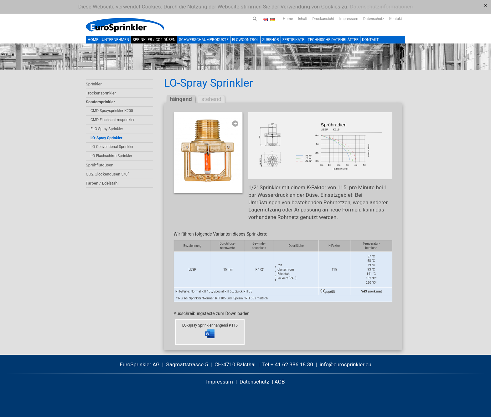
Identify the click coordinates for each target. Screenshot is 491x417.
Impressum (320, 19)
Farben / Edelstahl (102, 183)
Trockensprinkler (101, 93)
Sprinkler (94, 84)
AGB (279, 382)
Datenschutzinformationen (381, 6)
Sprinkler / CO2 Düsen (153, 40)
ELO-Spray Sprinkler (106, 129)
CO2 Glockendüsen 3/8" (107, 174)
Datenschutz (345, 19)
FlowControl (245, 40)
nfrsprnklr (345, 364)
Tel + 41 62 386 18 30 (287, 364)
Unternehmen (115, 40)
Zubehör (270, 40)
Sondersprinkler (100, 101)
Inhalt (274, 19)
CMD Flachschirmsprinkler (112, 120)
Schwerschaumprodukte (203, 40)
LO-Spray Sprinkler (106, 138)
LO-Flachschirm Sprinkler (111, 156)
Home (260, 19)
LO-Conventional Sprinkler (111, 147)
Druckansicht (295, 19)
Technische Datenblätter (333, 40)
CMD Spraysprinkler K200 (111, 111)
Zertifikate (293, 40)
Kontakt (367, 19)
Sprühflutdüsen (99, 165)
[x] (485, 5)
